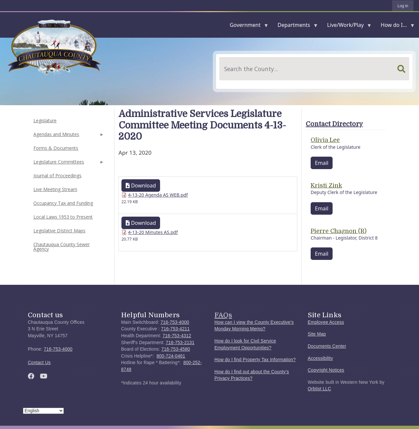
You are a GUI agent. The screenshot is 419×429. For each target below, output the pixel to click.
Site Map (317, 334)
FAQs (223, 315)
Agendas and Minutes (68, 136)
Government (246, 26)
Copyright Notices (326, 370)
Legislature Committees (68, 164)
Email (321, 162)
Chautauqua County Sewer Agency (61, 246)
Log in (402, 6)
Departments (295, 26)
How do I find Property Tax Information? (255, 359)
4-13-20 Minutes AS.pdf (153, 232)
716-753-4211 (175, 328)
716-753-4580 (175, 349)
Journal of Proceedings (57, 175)
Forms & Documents (55, 148)
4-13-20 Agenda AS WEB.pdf (158, 195)
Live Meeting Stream (55, 189)
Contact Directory (334, 124)
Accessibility (320, 358)
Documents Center (327, 346)
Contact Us (39, 362)
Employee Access (326, 322)
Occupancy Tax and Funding (63, 203)
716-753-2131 (180, 342)
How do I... (395, 26)
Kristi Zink (326, 185)
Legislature (45, 120)
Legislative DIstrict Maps (59, 230)
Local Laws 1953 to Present (63, 217)
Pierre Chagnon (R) (339, 231)
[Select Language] (43, 411)
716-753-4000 (58, 349)
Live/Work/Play (347, 26)
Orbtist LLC (319, 388)
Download (141, 185)
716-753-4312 (176, 335)
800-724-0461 (170, 356)
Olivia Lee (325, 140)
